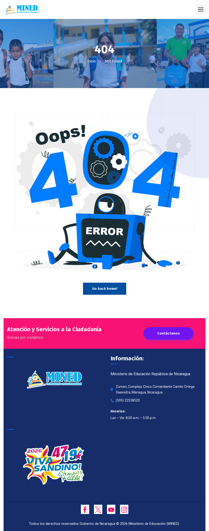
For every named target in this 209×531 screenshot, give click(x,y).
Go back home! (104, 288)
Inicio (91, 61)
